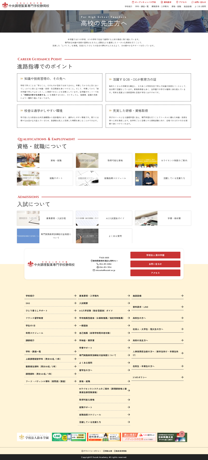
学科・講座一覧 (142, 6)
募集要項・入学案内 (160, 6)
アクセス (181, 2)
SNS (28, 303)
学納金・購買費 (86, 340)
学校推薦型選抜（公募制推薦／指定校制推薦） (102, 318)
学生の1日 (30, 325)
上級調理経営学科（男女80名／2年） (44, 358)
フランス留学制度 (34, 318)
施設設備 (188, 6)
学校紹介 (128, 6)
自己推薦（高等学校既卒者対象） (95, 332)
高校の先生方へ (140, 340)
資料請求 (166, 2)
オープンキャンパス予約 (144, 2)
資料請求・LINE (140, 306)
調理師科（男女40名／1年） (39, 373)
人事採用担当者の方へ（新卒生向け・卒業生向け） (155, 353)
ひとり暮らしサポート (36, 310)
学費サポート (85, 347)
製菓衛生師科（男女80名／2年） (42, 366)
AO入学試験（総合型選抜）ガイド (96, 310)
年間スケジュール (34, 332)
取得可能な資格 (86, 399)
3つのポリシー (140, 377)
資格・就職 (176, 6)
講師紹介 (30, 340)
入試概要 (83, 303)
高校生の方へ (139, 318)
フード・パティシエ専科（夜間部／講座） (46, 381)
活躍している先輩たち (90, 422)
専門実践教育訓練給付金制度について (97, 355)
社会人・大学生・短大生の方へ (148, 329)
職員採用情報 (120, 451)
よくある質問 (200, 6)
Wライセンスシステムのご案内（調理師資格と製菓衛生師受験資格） (103, 390)
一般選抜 (83, 325)
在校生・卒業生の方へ (144, 366)
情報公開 (107, 451)
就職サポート (85, 407)
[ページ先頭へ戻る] (182, 434)
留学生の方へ (85, 370)
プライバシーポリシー (91, 451)
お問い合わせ (198, 2)
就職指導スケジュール (90, 414)
